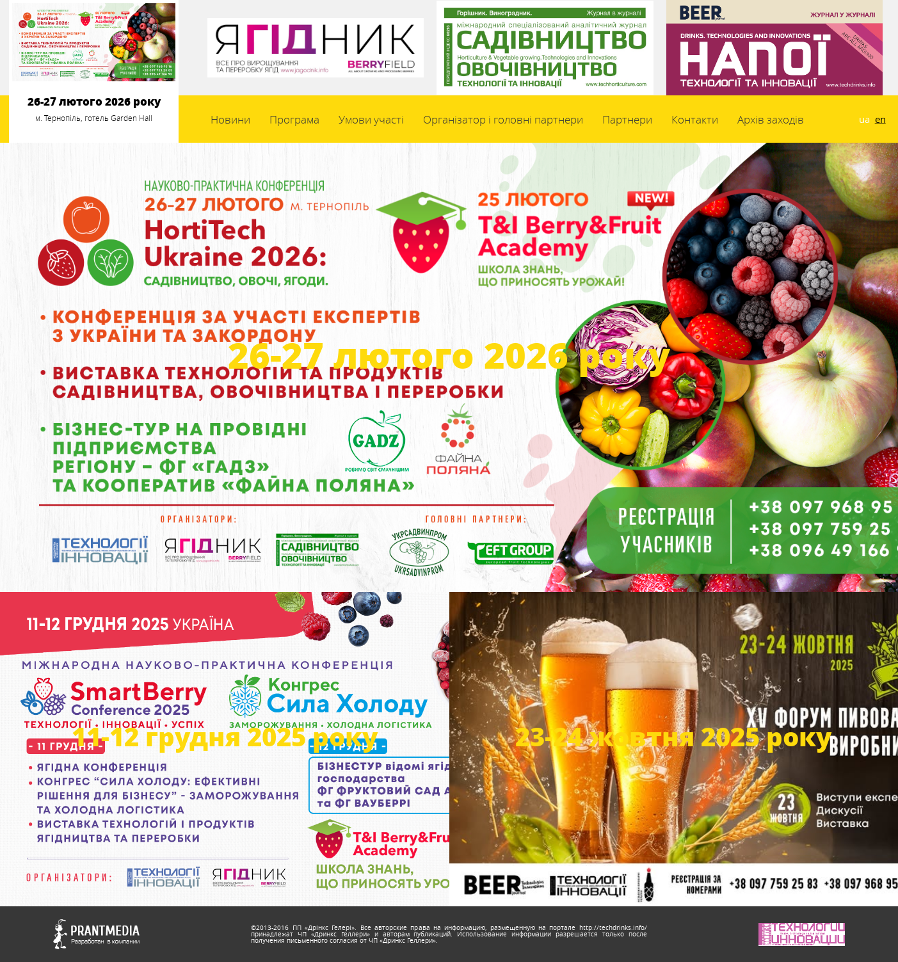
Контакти (694, 119)
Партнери (627, 119)
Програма (294, 119)
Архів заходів (770, 119)
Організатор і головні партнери (503, 119)
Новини (230, 119)
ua (864, 119)
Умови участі (371, 119)
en (880, 119)
